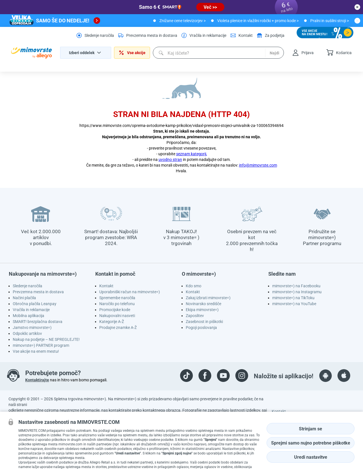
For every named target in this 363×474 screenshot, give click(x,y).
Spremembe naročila (117, 298)
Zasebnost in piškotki (204, 321)
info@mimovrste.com (258, 165)
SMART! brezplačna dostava (37, 321)
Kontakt (106, 286)
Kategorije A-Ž (111, 321)
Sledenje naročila (27, 286)
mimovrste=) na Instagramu (297, 292)
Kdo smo (193, 286)
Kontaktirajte (37, 380)
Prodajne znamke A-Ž (118, 327)
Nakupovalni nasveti (117, 315)
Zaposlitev (195, 315)
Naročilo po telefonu (117, 303)
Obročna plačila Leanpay (34, 303)
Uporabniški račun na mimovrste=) (129, 292)
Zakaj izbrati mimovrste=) (208, 298)
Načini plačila (24, 298)
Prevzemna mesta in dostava (38, 292)
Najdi (274, 53)
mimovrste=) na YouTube (294, 303)
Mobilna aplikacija (28, 315)
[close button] (357, 7)
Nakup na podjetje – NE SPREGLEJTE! (46, 339)
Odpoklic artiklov (27, 333)
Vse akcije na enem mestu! (36, 351)
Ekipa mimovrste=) (202, 309)
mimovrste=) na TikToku (293, 298)
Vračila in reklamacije (31, 309)
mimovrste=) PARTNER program (41, 345)
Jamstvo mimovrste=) (32, 327)
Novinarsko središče (203, 303)
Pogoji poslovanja (201, 327)
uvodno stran (170, 159)
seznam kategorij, (191, 154)
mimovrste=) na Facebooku (296, 286)
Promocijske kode (114, 309)
